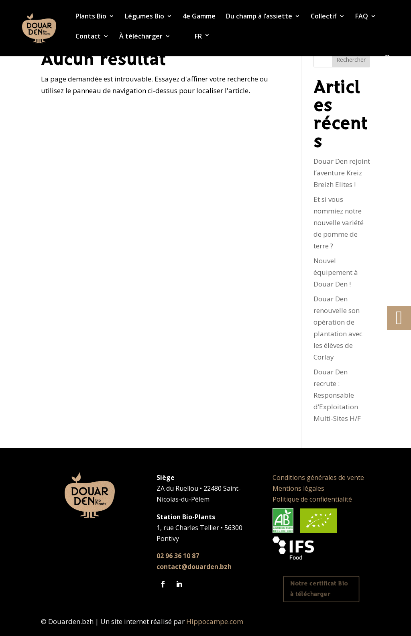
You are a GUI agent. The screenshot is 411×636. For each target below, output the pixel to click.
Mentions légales (298, 488)
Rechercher (351, 59)
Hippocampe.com (214, 621)
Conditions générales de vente (318, 477)
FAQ (361, 16)
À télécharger (141, 37)
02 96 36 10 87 (178, 555)
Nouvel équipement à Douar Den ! (335, 272)
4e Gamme (199, 16)
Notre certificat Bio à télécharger (319, 589)
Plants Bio (90, 16)
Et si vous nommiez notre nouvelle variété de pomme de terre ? (338, 222)
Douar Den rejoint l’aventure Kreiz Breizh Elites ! (341, 172)
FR (198, 36)
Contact (88, 37)
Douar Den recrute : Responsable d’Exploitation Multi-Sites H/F (337, 395)
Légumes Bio (144, 16)
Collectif (324, 16)
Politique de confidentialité (312, 499)
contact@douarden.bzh (194, 566)
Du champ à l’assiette (259, 16)
